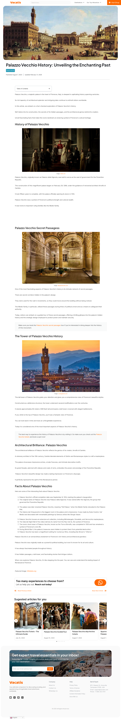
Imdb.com (62, 173)
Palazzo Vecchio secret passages (48, 325)
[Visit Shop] (114, 2)
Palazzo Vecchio (10, 70)
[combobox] (50, 2)
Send (50, 669)
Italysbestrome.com (63, 285)
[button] (49, 88)
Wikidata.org (31, 571)
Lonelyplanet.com (62, 393)
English (13, 718)
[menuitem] (79, 2)
